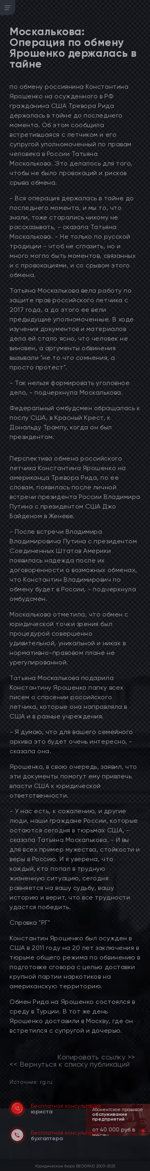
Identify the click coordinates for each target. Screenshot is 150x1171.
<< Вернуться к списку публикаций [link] (70, 1064)
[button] (136, 1131)
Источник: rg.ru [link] (31, 1082)
